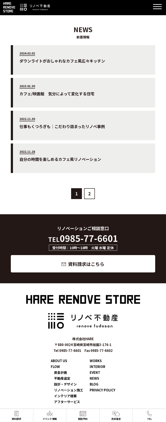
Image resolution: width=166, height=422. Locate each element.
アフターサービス (67, 401)
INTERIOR (97, 366)
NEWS (94, 378)
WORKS (96, 360)
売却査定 (116, 415)
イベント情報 (50, 415)
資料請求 (16, 415)
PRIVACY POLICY (102, 390)
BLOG (94, 384)
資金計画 (60, 372)
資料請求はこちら (86, 264)
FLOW (55, 366)
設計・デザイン (65, 384)
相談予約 (83, 415)
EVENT (95, 372)
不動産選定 (62, 378)
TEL (149, 415)
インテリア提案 (65, 396)
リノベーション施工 (68, 390)
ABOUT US (59, 360)
